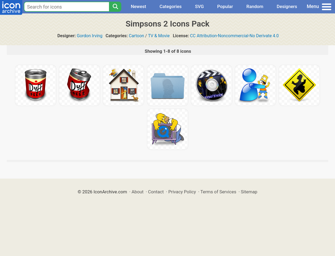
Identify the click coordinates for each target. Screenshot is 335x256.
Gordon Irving (90, 35)
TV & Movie (159, 35)
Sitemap (249, 191)
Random (254, 6)
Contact (156, 191)
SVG (199, 6)
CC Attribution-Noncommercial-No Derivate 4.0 (234, 35)
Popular (225, 6)
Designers (287, 6)
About (137, 191)
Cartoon (136, 35)
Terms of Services (218, 191)
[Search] (115, 7)
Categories (171, 6)
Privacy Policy (182, 191)
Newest (138, 6)
